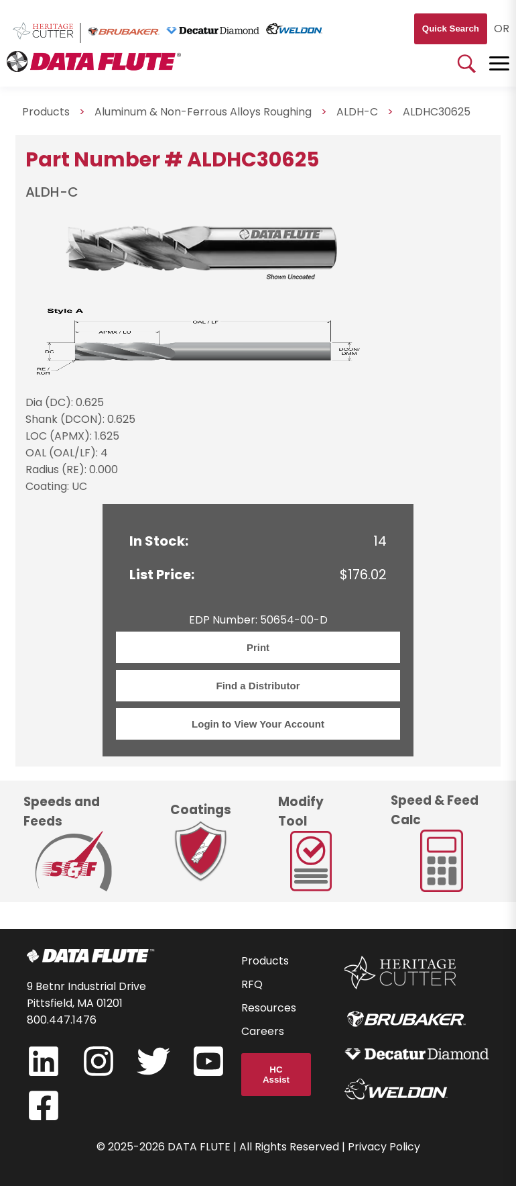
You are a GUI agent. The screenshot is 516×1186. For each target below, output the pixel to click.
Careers (262, 1031)
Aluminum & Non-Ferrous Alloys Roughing (203, 111)
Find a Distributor (258, 685)
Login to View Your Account (258, 724)
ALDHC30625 (436, 111)
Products (46, 111)
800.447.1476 (61, 1020)
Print (258, 647)
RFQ (252, 984)
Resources (268, 1008)
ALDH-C (357, 111)
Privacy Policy (384, 1146)
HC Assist (276, 1075)
